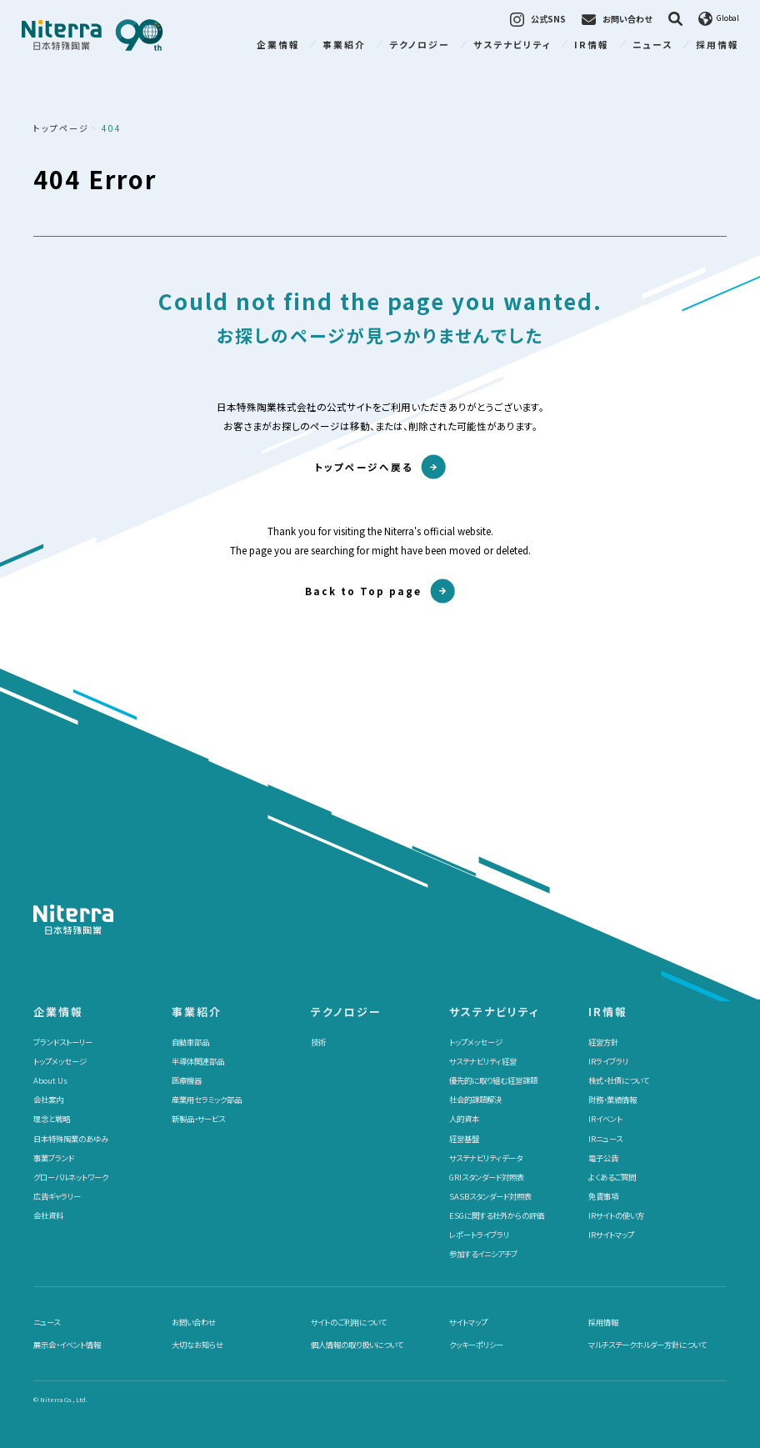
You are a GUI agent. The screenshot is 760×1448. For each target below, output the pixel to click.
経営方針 (603, 1042)
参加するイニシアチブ (483, 1254)
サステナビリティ (512, 44)
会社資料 (48, 1215)
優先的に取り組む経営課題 (493, 1080)
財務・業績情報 (612, 1099)
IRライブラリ (608, 1061)
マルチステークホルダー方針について (647, 1344)
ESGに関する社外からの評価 (496, 1215)
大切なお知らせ (197, 1344)
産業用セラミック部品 (207, 1099)
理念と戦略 (51, 1119)
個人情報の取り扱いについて (357, 1344)
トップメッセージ (60, 1061)
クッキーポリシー (476, 1344)
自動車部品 (190, 1042)
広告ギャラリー (57, 1196)
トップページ (61, 128)
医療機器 (187, 1080)
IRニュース (605, 1139)
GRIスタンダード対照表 (486, 1177)
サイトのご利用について (349, 1322)
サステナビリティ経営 (483, 1061)
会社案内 (48, 1099)
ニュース (652, 44)
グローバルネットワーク (70, 1177)
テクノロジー (419, 44)
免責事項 (603, 1196)
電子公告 (603, 1158)
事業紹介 (344, 44)
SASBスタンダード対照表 (490, 1196)
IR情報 (591, 44)
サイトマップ (468, 1322)
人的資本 (464, 1119)
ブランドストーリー (62, 1042)
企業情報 (278, 44)
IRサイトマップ (611, 1234)
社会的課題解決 (475, 1099)
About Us (50, 1080)
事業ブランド (53, 1158)
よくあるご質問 (612, 1177)
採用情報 (717, 44)
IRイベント (605, 1119)
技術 (318, 1042)
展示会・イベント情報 (67, 1344)
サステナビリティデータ (485, 1158)
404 (112, 128)
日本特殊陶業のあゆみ (70, 1139)
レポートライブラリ (479, 1234)
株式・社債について (618, 1080)
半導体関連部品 (198, 1061)
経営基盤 (464, 1139)
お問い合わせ (194, 1322)
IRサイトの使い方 (616, 1215)
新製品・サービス (198, 1119)
